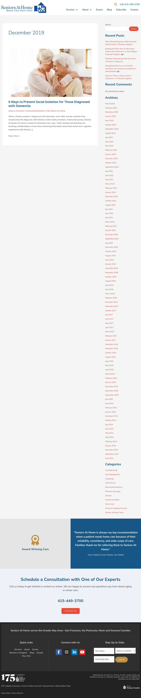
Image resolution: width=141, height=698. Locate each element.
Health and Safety (112, 499)
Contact (134, 9)
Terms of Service (17, 693)
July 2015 (109, 399)
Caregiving (109, 478)
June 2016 (109, 361)
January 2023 (111, 154)
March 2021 (110, 222)
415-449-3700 (70, 600)
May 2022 (109, 179)
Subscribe (121, 9)
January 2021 (111, 230)
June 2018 (109, 285)
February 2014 (111, 441)
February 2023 (111, 150)
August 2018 (110, 281)
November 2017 (112, 306)
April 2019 (109, 260)
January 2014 (111, 445)
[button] (116, 5)
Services (72, 9)
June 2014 (109, 429)
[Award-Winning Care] (35, 540)
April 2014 (109, 437)
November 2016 (112, 348)
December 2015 (112, 386)
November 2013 (112, 450)
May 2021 (109, 217)
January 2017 (111, 340)
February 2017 (111, 336)
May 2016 (109, 365)
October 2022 (111, 162)
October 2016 (111, 352)
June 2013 (109, 458)
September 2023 (112, 129)
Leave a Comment (16, 110)
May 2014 (109, 433)
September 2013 (112, 454)
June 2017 (109, 319)
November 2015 (112, 390)
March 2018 (110, 293)
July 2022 (109, 171)
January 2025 (111, 116)
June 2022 (109, 175)
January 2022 (111, 192)
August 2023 (110, 133)
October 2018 (111, 276)
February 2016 (111, 378)
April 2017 (109, 327)
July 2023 (109, 137)
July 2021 (109, 209)
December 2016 (112, 344)
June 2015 (109, 403)
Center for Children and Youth (31, 686)
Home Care (110, 504)
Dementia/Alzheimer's (36, 110)
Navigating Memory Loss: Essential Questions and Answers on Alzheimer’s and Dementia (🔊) (121, 68)
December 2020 (112, 234)
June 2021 (109, 213)
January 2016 (111, 382)
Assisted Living (111, 470)
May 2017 (109, 323)
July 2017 (109, 314)
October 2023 (111, 124)
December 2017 (112, 302)
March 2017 (110, 331)
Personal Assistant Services (116, 508)
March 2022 (110, 184)
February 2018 (111, 298)
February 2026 (111, 108)
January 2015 (111, 412)
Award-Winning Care (35, 549)
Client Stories (110, 483)
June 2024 (109, 120)
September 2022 (112, 167)
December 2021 (112, 196)
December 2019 (112, 247)
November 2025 (112, 112)
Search (108, 24)
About (87, 9)
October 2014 (111, 420)
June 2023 (109, 141)
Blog (109, 9)
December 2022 (112, 158)
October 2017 (111, 310)
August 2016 (110, 357)
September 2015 (112, 395)
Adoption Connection (13, 686)
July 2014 (109, 424)
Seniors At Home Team (115, 512)
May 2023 (109, 146)
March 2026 (110, 103)
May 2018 (109, 289)
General (108, 495)
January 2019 (111, 264)
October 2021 (111, 200)
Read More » (14, 135)
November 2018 (112, 272)
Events (99, 9)
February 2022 (111, 188)
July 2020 (109, 243)
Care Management (113, 474)
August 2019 (110, 255)
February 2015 (111, 407)
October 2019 (111, 251)
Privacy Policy (5, 693)
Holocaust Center (48, 686)
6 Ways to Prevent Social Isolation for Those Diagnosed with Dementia (42, 103)
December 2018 (112, 268)
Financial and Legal (113, 491)
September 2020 (112, 238)
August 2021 (110, 205)
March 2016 (110, 374)
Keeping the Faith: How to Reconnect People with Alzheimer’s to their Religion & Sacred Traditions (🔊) (120, 51)
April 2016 (109, 369)
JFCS (2, 686)
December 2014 (112, 416)
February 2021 (111, 226)
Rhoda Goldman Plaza (63, 686)
